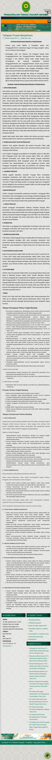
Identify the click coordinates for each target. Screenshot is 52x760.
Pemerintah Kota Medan (36, 637)
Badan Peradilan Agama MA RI (38, 625)
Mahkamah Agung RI (35, 623)
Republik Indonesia (34, 620)
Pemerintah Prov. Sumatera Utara (39, 634)
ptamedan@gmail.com (9, 643)
